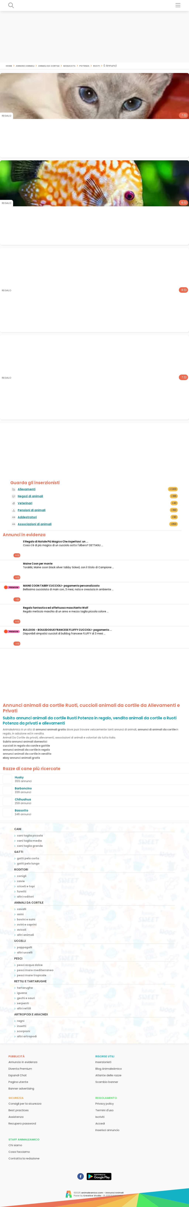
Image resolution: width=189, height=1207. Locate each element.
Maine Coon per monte (37, 563)
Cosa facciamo (19, 1152)
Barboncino (23, 788)
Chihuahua (23, 799)
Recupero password (22, 1123)
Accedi (100, 1123)
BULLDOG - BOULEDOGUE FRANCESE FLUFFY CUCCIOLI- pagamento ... (67, 630)
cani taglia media (29, 841)
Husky (19, 777)
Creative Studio (92, 1195)
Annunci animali (25, 65)
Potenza (84, 65)
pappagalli (24, 947)
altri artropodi (27, 1036)
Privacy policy (104, 1103)
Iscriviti (99, 1117)
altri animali (25, 935)
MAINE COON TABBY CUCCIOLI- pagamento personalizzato (61, 586)
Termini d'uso (104, 1110)
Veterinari (25, 503)
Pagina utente (18, 1082)
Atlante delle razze (108, 1075)
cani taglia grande (30, 846)
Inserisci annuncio (107, 1130)
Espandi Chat (17, 1075)
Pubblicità (16, 1056)
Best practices (18, 1110)
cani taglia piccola (30, 835)
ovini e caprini (27, 924)
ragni (20, 1021)
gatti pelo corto (28, 858)
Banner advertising (21, 1088)
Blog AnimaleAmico (108, 1069)
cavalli (21, 909)
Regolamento (106, 1098)
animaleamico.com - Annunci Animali (102, 1192)
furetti (21, 891)
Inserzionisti (103, 1062)
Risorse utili (104, 1056)
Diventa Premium (20, 1069)
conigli (21, 876)
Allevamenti (26, 489)
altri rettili (24, 1008)
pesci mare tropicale (31, 975)
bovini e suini (26, 919)
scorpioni (23, 1031)
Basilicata (69, 65)
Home (9, 65)
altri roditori (25, 896)
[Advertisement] (94, 37)
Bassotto (21, 810)
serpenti (23, 1003)
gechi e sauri (26, 998)
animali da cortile (48, 65)
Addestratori (27, 517)
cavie (21, 881)
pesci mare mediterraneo (35, 970)
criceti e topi (26, 886)
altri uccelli (24, 952)
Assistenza (15, 1117)
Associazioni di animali (34, 524)
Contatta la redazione (23, 1158)
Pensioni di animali (31, 510)
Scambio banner (106, 1082)
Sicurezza (16, 1098)
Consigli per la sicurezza (24, 1103)
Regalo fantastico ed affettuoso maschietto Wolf (55, 608)
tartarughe (25, 988)
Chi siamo (15, 1145)
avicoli (21, 930)
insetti (21, 1026)
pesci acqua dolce (30, 965)
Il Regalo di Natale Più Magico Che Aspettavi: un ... (55, 541)
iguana (22, 993)
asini (20, 914)
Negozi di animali (30, 496)
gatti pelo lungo (28, 863)
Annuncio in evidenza (22, 1062)
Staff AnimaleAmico (23, 1139)
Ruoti (96, 65)
